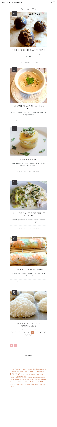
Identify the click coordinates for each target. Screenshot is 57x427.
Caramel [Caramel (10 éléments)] (26, 404)
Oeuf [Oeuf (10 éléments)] (28, 412)
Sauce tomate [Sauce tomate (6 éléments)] (25, 417)
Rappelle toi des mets (12, 2)
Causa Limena (28, 160)
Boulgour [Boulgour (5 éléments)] (39, 402)
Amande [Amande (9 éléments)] (12, 402)
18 (40, 365)
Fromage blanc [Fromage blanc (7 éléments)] (29, 410)
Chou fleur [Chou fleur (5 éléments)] (22, 407)
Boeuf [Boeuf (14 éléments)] (35, 402)
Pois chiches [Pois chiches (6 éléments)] (38, 412)
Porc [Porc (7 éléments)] (29, 415)
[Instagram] (15, 378)
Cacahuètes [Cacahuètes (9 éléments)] (13, 404)
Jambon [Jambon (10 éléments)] (35, 410)
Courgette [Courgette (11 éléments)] (32, 407)
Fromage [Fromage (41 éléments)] (21, 409)
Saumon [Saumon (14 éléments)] (31, 417)
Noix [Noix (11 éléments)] (18, 412)
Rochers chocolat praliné (28, 50)
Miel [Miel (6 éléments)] (44, 410)
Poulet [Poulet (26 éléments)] (40, 415)
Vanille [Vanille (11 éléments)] (12, 420)
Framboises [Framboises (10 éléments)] (13, 410)
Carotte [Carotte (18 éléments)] (31, 404)
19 (44, 365)
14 (24, 365)
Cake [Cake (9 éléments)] (18, 404)
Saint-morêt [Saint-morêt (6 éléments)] (19, 417)
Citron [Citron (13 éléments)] (27, 407)
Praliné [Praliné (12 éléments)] (12, 417)
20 (26, 368)
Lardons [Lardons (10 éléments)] (40, 410)
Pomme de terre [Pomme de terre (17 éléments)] (21, 415)
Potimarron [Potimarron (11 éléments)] (33, 415)
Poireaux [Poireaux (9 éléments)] (32, 412)
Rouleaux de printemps (28, 278)
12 (16, 365)
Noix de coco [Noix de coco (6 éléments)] (23, 412)
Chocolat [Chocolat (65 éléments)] (15, 407)
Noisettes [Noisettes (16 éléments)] (13, 412)
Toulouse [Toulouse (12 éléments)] (42, 417)
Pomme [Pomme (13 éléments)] (12, 415)
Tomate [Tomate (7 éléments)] (36, 417)
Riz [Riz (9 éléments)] (15, 417)
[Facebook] (11, 378)
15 (28, 365)
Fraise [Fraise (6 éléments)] (42, 407)
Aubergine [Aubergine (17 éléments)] (18, 402)
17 (36, 365)
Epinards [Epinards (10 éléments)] (38, 407)
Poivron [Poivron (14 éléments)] (43, 412)
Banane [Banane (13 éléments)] (30, 402)
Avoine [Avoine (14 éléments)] (25, 402)
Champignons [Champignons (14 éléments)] (39, 405)
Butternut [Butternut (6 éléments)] (43, 402)
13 (20, 365)
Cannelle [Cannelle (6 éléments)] (21, 404)
